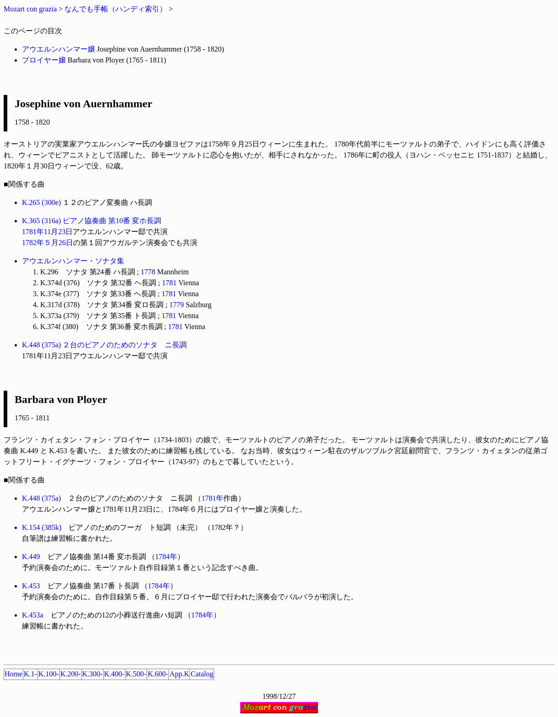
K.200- (70, 674)
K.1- (30, 674)
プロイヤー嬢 (44, 60)
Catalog (201, 674)
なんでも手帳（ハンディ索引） (115, 9)
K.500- (136, 674)
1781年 (212, 498)
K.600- (157, 674)
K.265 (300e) (41, 202)
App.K (179, 674)
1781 (169, 283)
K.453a (32, 615)
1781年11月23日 (47, 232)
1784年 (166, 556)
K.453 (31, 586)
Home (13, 674)
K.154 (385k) (41, 527)
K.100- (48, 674)
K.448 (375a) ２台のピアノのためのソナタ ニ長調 (104, 345)
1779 (176, 305)
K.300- (92, 674)
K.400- (114, 674)
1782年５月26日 (47, 242)
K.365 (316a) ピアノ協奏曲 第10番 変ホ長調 (91, 221)
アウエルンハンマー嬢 (58, 49)
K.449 (31, 556)
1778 (148, 272)
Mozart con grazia (30, 9)
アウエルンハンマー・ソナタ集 (73, 261)
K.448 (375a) (41, 498)
